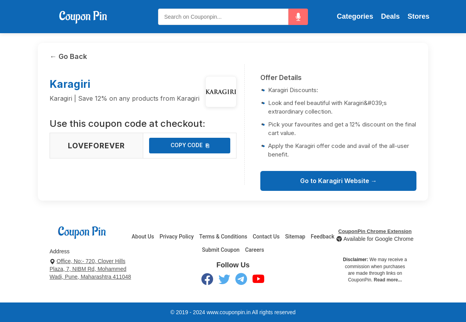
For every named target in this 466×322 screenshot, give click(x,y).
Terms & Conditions (223, 236)
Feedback (322, 236)
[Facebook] (207, 281)
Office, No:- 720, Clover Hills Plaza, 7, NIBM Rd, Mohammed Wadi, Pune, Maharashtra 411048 (90, 269)
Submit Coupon (221, 250)
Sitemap (295, 236)
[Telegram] (241, 281)
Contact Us (266, 236)
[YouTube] (259, 281)
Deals (390, 16)
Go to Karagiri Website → (338, 181)
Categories (355, 16)
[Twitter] (224, 281)
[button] (298, 17)
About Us (143, 236)
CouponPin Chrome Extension (375, 231)
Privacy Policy (177, 236)
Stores (418, 16)
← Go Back (68, 56)
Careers (254, 250)
